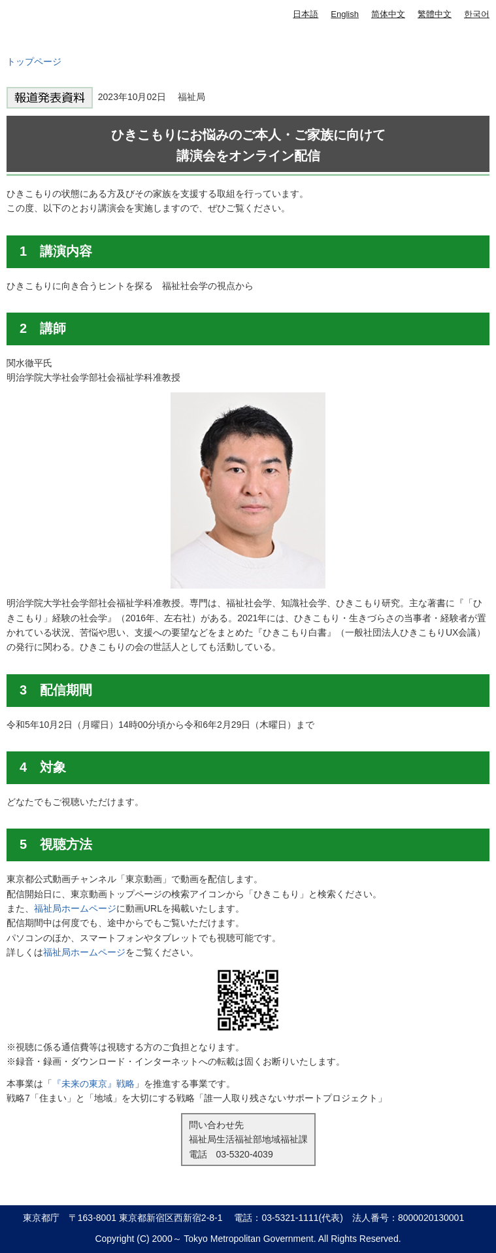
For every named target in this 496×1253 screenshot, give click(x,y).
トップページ (34, 61)
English (345, 14)
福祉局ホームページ (75, 908)
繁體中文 (435, 14)
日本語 (305, 14)
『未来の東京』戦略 (93, 1083)
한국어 (476, 14)
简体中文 (388, 14)
